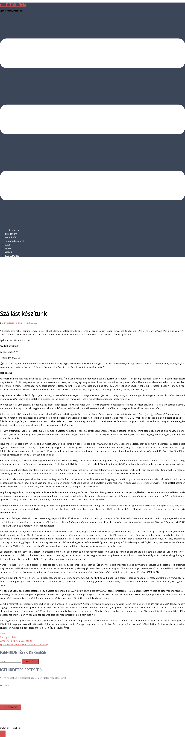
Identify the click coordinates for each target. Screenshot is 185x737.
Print (2, 633)
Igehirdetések (12, 230)
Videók (8, 251)
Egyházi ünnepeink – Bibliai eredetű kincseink (23, 644)
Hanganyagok (12, 255)
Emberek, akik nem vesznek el (16, 640)
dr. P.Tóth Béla (13, 4)
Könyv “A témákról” (14, 241)
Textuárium (11, 233)
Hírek (7, 244)
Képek (8, 248)
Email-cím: (5, 685)
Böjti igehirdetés (8, 637)
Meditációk (10, 237)
